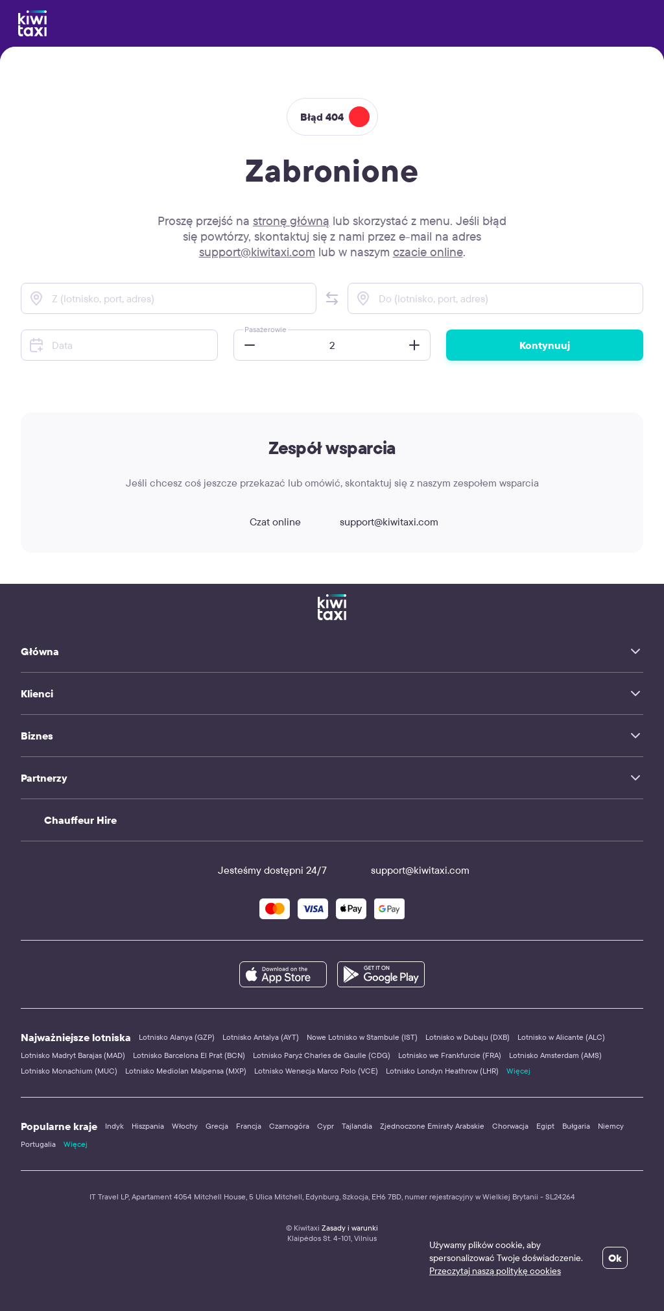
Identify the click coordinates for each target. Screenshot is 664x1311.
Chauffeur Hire (80, 819)
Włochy (185, 1126)
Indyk (114, 1126)
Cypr (325, 1126)
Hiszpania (148, 1126)
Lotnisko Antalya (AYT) (260, 1037)
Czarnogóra (289, 1126)
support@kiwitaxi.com (257, 251)
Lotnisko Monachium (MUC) (69, 1071)
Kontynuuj (544, 345)
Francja (248, 1126)
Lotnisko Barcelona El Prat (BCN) (189, 1055)
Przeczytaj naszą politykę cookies (495, 1271)
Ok (615, 1257)
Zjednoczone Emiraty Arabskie (432, 1126)
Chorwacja (510, 1126)
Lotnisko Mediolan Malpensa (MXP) (185, 1071)
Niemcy (611, 1126)
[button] (332, 298)
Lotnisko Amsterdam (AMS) (555, 1055)
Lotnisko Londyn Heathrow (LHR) (442, 1071)
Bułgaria (576, 1126)
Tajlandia (357, 1126)
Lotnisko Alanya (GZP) (177, 1037)
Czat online (263, 521)
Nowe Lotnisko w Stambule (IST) (362, 1037)
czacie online (428, 251)
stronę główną (291, 220)
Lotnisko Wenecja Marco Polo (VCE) (316, 1071)
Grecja (217, 1126)
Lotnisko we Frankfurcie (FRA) (449, 1055)
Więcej (518, 1071)
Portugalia (38, 1144)
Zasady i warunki (350, 1228)
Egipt (545, 1126)
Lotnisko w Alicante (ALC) (561, 1037)
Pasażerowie (265, 329)
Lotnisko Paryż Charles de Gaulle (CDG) (321, 1055)
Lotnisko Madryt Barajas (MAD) (73, 1055)
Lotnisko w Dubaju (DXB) (467, 1037)
